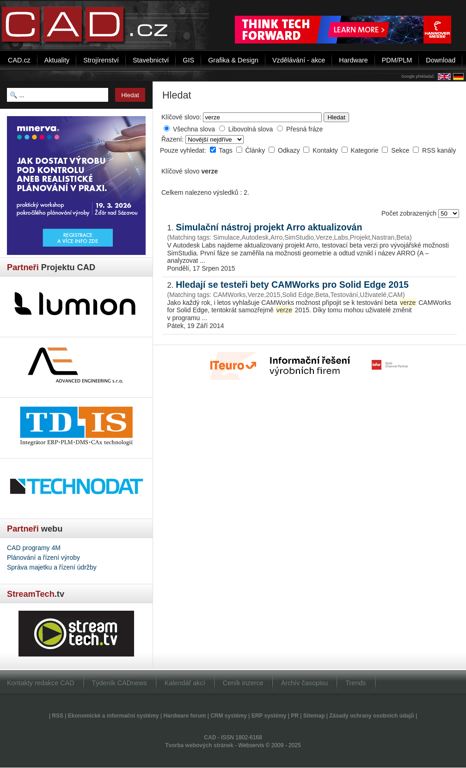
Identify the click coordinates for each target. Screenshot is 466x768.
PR (295, 715)
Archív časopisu (304, 683)
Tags (226, 150)
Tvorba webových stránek (199, 745)
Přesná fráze (304, 129)
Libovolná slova (250, 129)
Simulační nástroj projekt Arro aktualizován (269, 227)
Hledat (336, 117)
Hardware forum (184, 715)
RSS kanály (439, 150)
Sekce (401, 150)
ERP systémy (269, 715)
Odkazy (289, 150)
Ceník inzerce (243, 683)
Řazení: (173, 139)
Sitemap (314, 715)
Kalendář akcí (185, 683)
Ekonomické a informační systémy (113, 715)
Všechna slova (194, 129)
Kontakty (326, 150)
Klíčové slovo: (181, 117)
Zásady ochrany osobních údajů (371, 715)
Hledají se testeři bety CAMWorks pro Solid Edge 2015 (292, 284)
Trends (355, 683)
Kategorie (365, 150)
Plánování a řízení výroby (43, 557)
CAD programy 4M (34, 547)
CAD (210, 737)
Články (256, 150)
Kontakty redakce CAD (40, 683)
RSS (57, 715)
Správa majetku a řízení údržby (52, 567)
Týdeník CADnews (119, 683)
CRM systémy (228, 715)
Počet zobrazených (409, 213)
